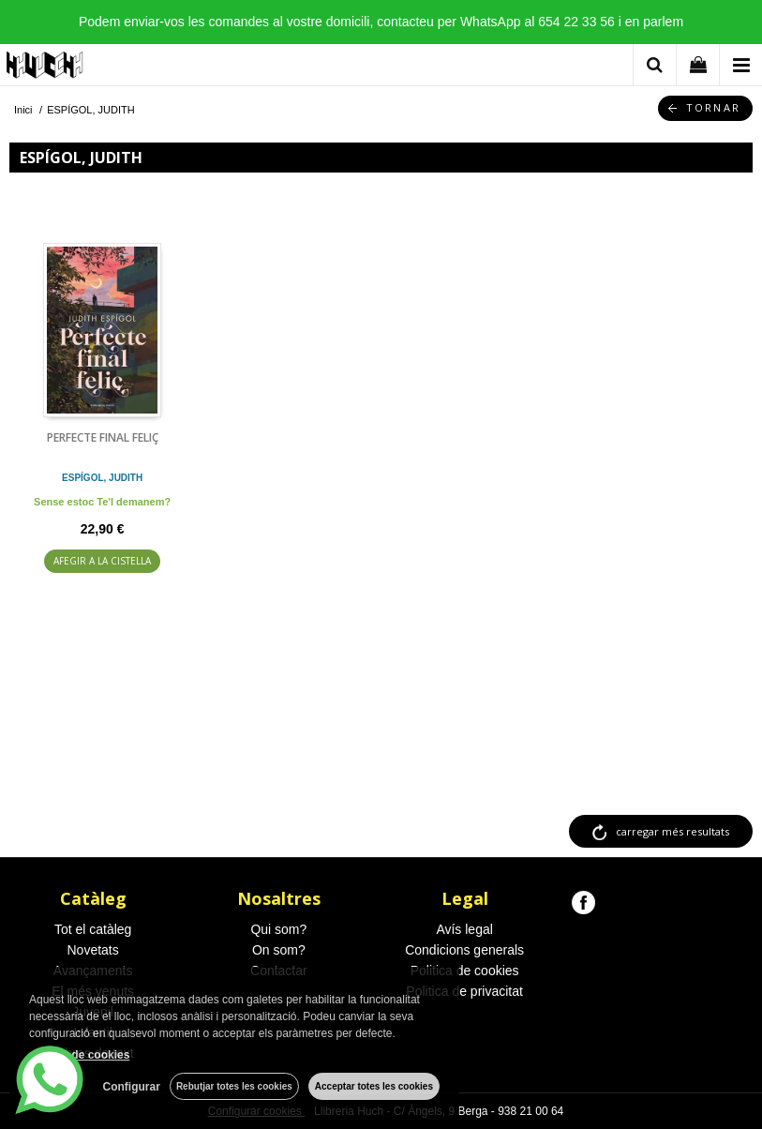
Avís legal (464, 929)
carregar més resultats (672, 831)
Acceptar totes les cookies (374, 1086)
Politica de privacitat (464, 991)
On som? (279, 949)
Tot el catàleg (93, 929)
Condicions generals (464, 949)
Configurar (131, 1086)
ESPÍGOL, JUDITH (102, 478)
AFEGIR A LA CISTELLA (102, 560)
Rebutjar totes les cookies (234, 1086)
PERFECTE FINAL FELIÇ (102, 437)
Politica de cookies (465, 970)
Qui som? (278, 929)
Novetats (93, 949)
